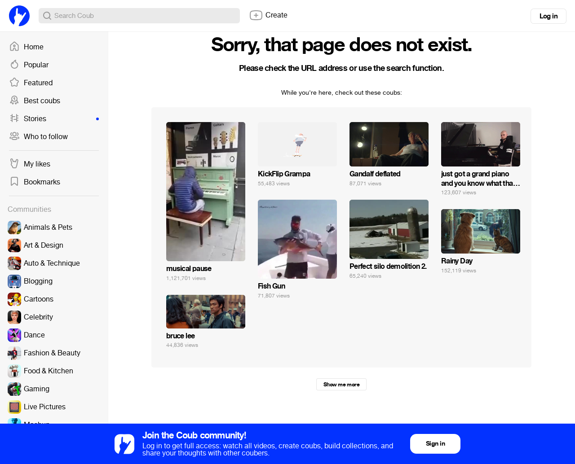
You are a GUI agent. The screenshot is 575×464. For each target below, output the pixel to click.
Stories (54, 119)
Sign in (435, 443)
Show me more (341, 384)
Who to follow (38, 137)
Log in (548, 16)
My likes (29, 164)
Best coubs (34, 101)
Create (268, 15)
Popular (29, 65)
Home (26, 47)
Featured (31, 83)
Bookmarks (34, 182)
